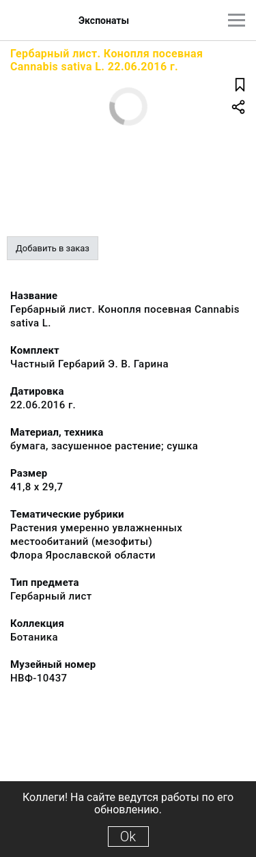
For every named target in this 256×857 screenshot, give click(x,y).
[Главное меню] (236, 20)
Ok (128, 836)
